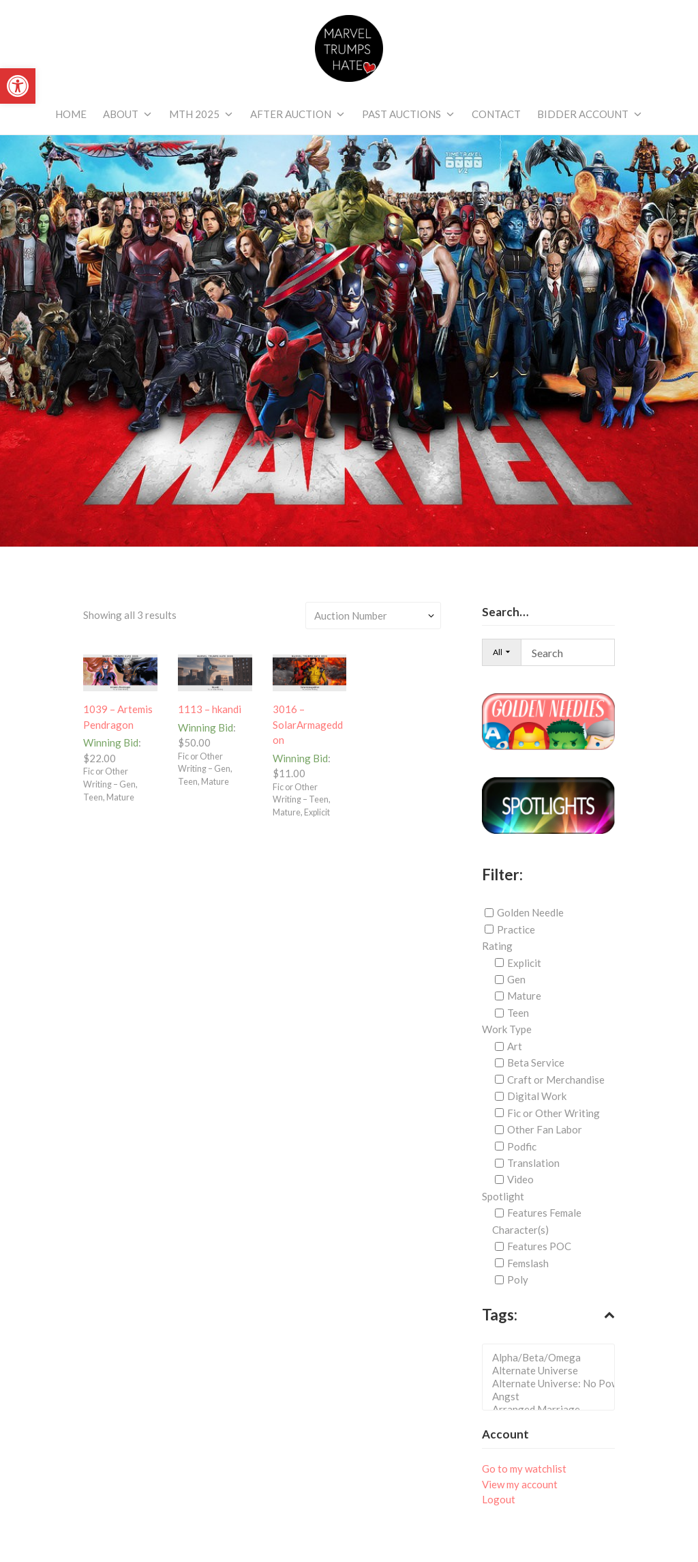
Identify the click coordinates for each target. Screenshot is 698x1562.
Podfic (521, 1146)
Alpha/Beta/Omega (552, 1357)
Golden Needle (530, 912)
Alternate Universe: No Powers (552, 1383)
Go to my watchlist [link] (524, 1468)
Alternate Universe (552, 1370)
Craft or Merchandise (556, 1079)
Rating (497, 946)
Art (514, 1046)
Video (520, 1179)
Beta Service (535, 1062)
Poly (517, 1279)
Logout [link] (498, 1499)
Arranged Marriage (552, 1409)
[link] (17, 86)
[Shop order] (373, 615)
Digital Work (536, 1096)
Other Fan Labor (544, 1129)
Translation (533, 1163)
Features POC (539, 1246)
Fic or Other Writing (553, 1113)
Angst (552, 1396)
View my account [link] (520, 1484)
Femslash (528, 1263)
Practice (516, 929)
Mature (524, 995)
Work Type (507, 1029)
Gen (516, 979)
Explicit (524, 963)
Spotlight (503, 1196)
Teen (518, 1013)
